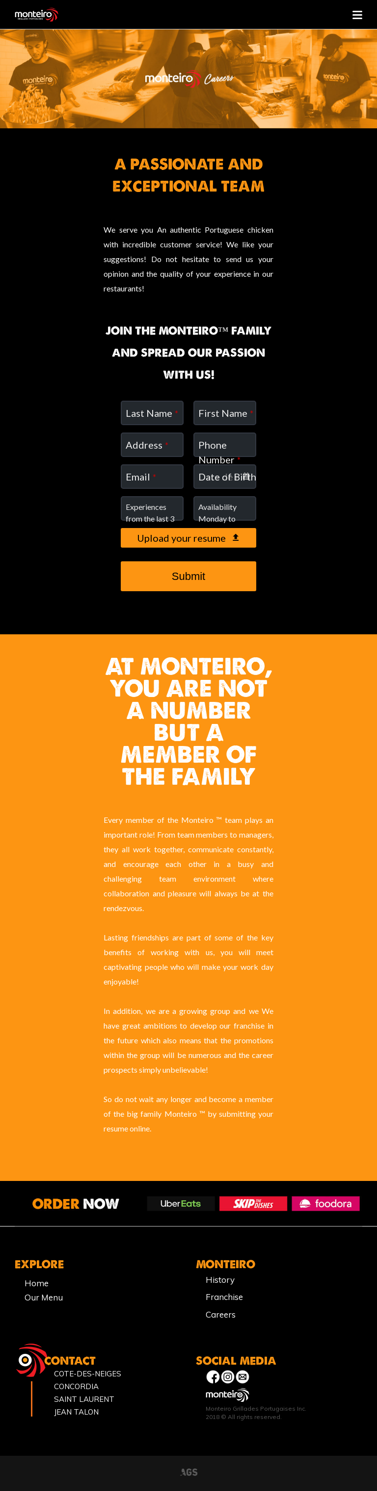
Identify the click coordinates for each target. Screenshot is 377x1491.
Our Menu (44, 1297)
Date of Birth (227, 476)
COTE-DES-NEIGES (87, 1373)
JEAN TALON (76, 1412)
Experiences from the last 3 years (150, 518)
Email (141, 476)
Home (37, 1283)
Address (147, 445)
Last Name (152, 413)
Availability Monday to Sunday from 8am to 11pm (223, 524)
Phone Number (219, 452)
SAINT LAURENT (84, 1399)
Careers (221, 1314)
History (220, 1280)
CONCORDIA (76, 1386)
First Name (225, 413)
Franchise (224, 1297)
